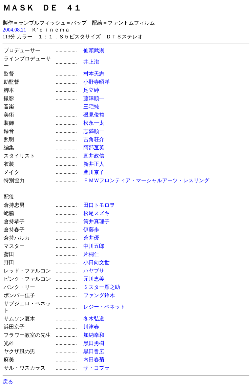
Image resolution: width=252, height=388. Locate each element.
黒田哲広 (93, 351)
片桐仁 (91, 254)
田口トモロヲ (99, 205)
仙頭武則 (93, 50)
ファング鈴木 (99, 295)
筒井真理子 (96, 221)
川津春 (91, 327)
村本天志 (93, 73)
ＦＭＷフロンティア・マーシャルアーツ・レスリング (146, 180)
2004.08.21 (14, 29)
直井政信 (93, 156)
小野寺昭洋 (96, 82)
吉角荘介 (93, 139)
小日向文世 (96, 262)
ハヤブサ (93, 270)
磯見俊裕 (93, 115)
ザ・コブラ (96, 368)
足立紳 (91, 90)
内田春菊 (93, 359)
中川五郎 (93, 246)
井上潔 (91, 62)
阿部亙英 (93, 147)
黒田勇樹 (93, 343)
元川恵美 (93, 279)
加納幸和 (93, 335)
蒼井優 (91, 238)
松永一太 (93, 123)
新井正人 (93, 164)
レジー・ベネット (104, 307)
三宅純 (91, 106)
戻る (8, 381)
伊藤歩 (91, 229)
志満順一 (93, 131)
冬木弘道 (93, 318)
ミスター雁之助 (101, 287)
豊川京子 (93, 172)
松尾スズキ (96, 213)
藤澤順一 (93, 98)
